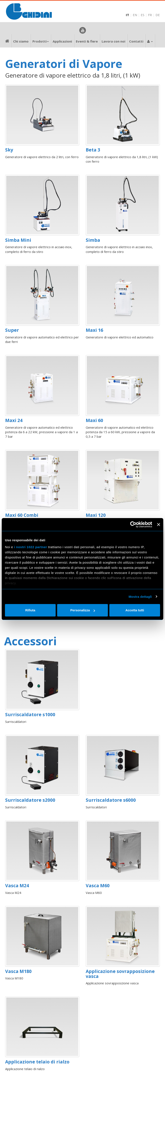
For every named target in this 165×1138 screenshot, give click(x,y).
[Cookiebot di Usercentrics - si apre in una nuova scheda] (133, 524)
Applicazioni (62, 41)
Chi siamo (21, 41)
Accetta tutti (134, 610)
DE (158, 15)
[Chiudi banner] (158, 524)
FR (150, 15)
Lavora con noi (113, 41)
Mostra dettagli (140, 596)
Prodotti (40, 41)
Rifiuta (30, 610)
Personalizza (82, 610)
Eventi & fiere (87, 41)
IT (127, 15)
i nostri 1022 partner (30, 547)
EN (135, 15)
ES (142, 15)
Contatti (136, 41)
